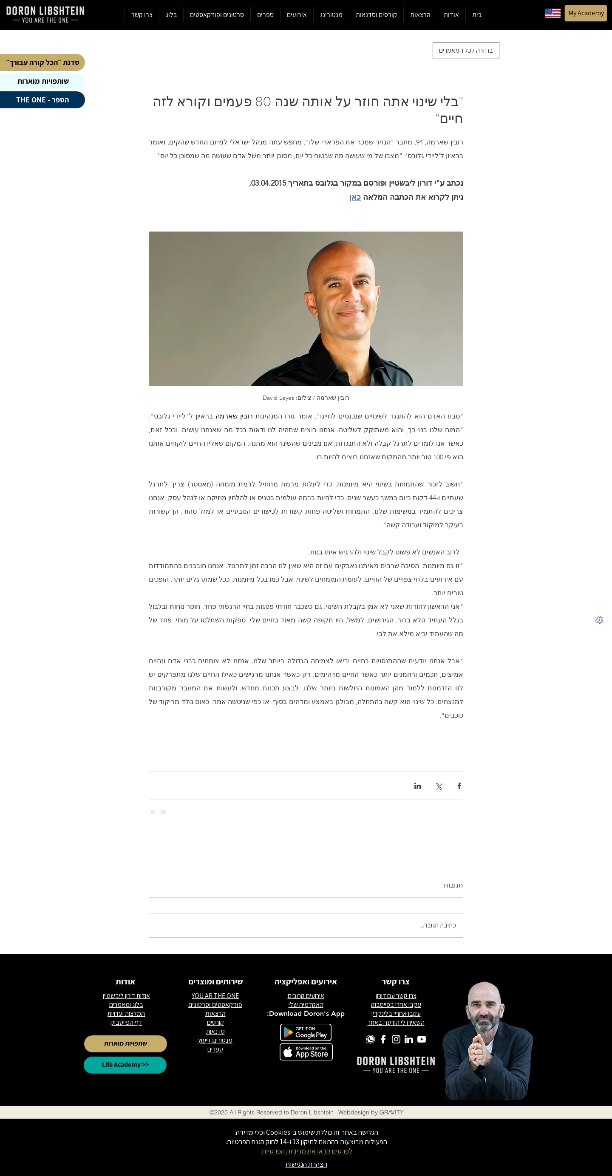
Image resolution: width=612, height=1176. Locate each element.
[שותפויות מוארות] (42, 81)
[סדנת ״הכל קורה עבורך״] (42, 62)
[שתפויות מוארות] (125, 1043)
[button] (376, 14)
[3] (599, 556)
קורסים (215, 1022)
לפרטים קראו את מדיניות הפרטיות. (306, 1151)
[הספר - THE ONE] (42, 99)
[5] (599, 594)
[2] (599, 607)
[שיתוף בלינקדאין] (418, 786)
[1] (599, 581)
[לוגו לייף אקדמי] (599, 620)
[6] (599, 569)
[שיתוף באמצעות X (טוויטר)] (438, 786)
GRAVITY (392, 1112)
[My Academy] (585, 13)
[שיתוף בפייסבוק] (459, 786)
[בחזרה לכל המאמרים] (466, 50)
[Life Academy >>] (125, 1065)
